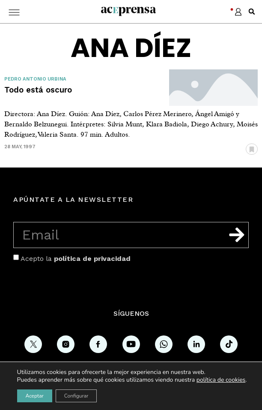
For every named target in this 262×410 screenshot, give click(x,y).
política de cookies (221, 380)
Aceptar (35, 395)
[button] (252, 12)
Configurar (76, 395)
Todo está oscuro (38, 89)
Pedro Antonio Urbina (35, 79)
